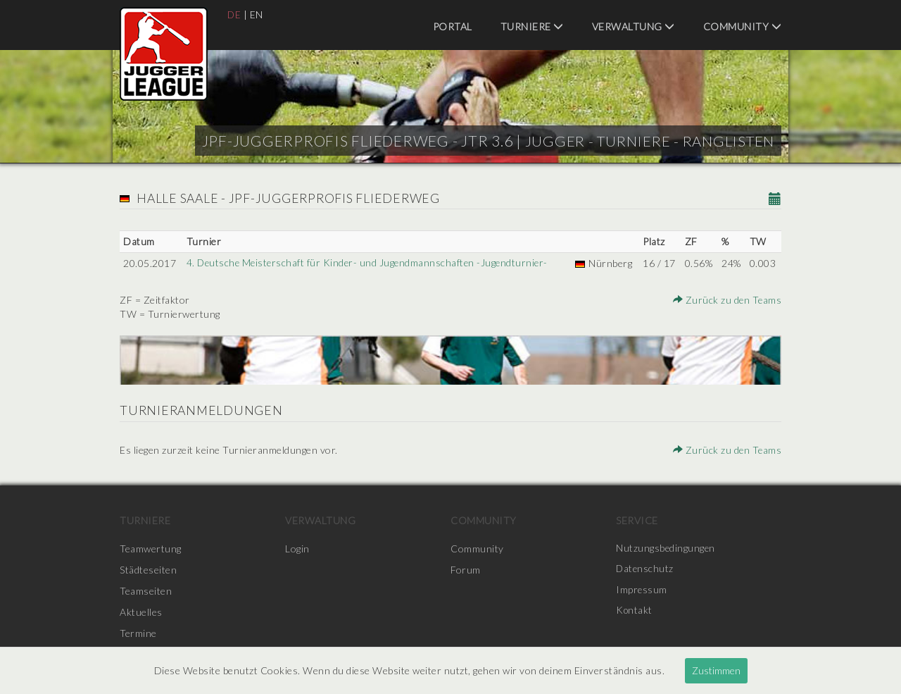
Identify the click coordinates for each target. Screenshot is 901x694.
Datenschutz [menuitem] (645, 570)
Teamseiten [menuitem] (146, 591)
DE (234, 14)
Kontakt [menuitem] (635, 612)
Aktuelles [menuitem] (141, 612)
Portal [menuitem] (452, 26)
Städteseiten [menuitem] (148, 570)
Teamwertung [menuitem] (151, 548)
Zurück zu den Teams (727, 300)
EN (257, 14)
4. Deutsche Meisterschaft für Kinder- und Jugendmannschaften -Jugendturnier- (370, 263)
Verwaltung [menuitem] (633, 26)
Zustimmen (716, 670)
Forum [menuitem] (465, 570)
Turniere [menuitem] (532, 26)
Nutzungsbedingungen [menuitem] (666, 548)
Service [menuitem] (637, 520)
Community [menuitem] (742, 26)
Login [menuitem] (297, 548)
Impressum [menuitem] (642, 591)
